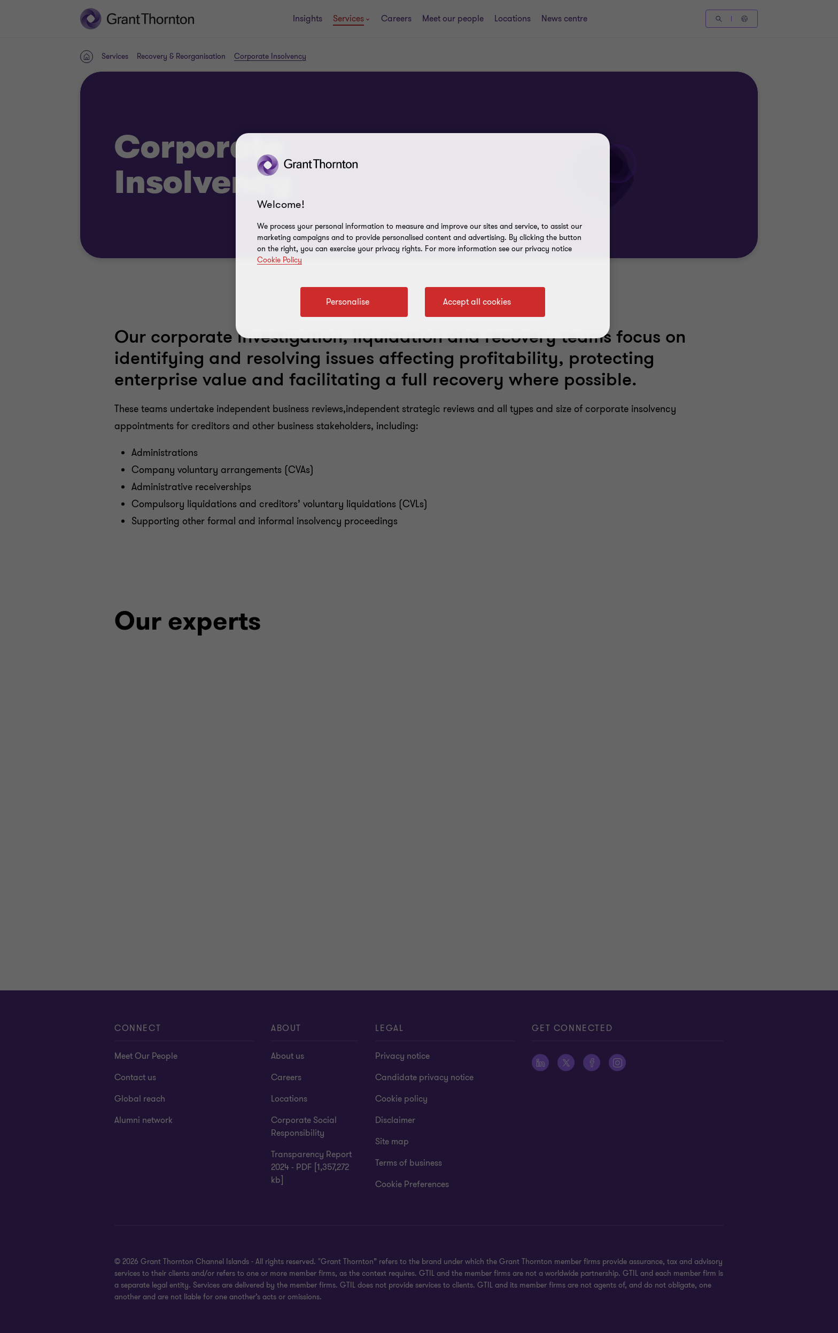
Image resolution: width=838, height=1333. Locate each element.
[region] (423, 235)
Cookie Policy (279, 260)
